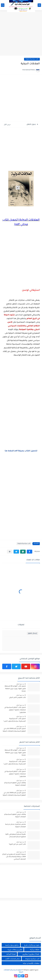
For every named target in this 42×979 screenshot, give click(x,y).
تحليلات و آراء (34, 949)
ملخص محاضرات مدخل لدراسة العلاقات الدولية (15, 826)
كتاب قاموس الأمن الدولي (17, 697)
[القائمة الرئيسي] (39, 5)
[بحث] (2, 5)
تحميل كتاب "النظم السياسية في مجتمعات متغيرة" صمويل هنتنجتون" (15, 710)
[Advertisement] (21, 33)
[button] (29, 552)
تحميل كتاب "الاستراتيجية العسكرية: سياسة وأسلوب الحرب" (14, 720)
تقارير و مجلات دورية (15, 949)
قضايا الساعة (11, 954)
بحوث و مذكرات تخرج (31, 945)
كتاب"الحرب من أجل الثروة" (17, 844)
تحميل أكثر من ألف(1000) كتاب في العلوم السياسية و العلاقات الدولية (14, 730)
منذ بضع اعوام (20, 684)
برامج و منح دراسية (12, 945)
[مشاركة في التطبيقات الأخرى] (9, 552)
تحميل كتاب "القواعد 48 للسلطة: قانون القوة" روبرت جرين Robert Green (15, 688)
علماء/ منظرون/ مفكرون (30, 954)
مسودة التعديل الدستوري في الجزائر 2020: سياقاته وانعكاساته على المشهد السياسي (14, 857)
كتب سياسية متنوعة (32, 59)
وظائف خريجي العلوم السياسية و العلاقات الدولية (15, 784)
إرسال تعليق (32, 633)
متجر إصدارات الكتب (12, 958)
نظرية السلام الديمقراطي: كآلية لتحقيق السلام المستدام (15, 836)
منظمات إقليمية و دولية (31, 963)
